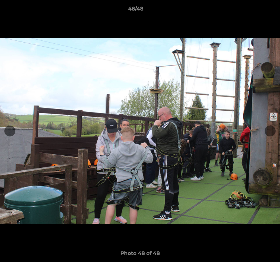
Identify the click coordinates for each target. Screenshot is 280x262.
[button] (253, 10)
